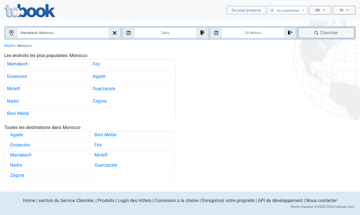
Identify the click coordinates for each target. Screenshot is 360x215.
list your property (246, 10)
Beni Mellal (18, 113)
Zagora (100, 101)
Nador (13, 101)
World (9, 46)
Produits (106, 200)
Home (29, 200)
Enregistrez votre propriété (228, 200)
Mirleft (13, 88)
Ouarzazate (104, 88)
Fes (96, 64)
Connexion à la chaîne (177, 200)
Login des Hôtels (135, 200)
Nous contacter (321, 200)
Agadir (99, 76)
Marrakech (17, 64)
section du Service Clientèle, (66, 200)
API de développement (280, 200)
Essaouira (17, 76)
